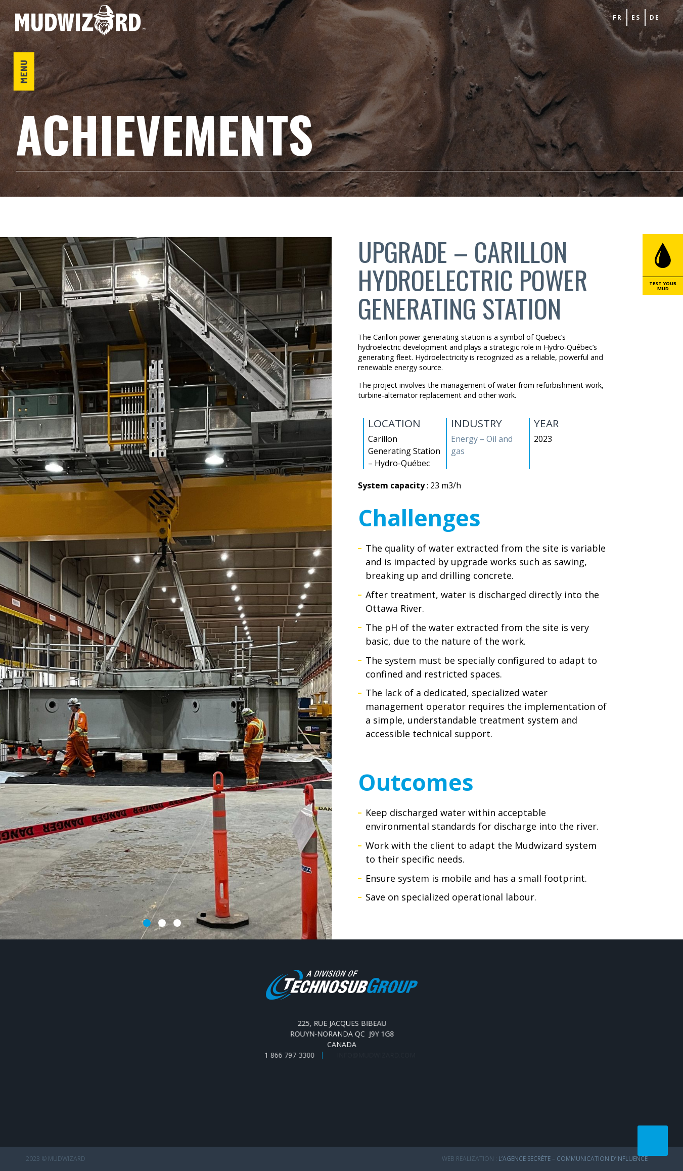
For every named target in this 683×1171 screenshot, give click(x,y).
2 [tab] (162, 923)
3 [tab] (177, 923)
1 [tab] (147, 923)
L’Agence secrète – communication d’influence (573, 1158)
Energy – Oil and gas (481, 445)
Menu (23, 71)
